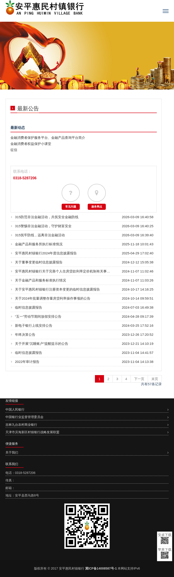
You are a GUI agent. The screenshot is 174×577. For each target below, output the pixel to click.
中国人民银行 (14, 409)
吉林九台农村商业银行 (21, 424)
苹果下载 (165, 553)
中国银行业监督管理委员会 (24, 417)
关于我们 (11, 452)
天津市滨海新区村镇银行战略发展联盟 (32, 432)
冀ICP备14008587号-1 (101, 568)
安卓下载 (165, 538)
